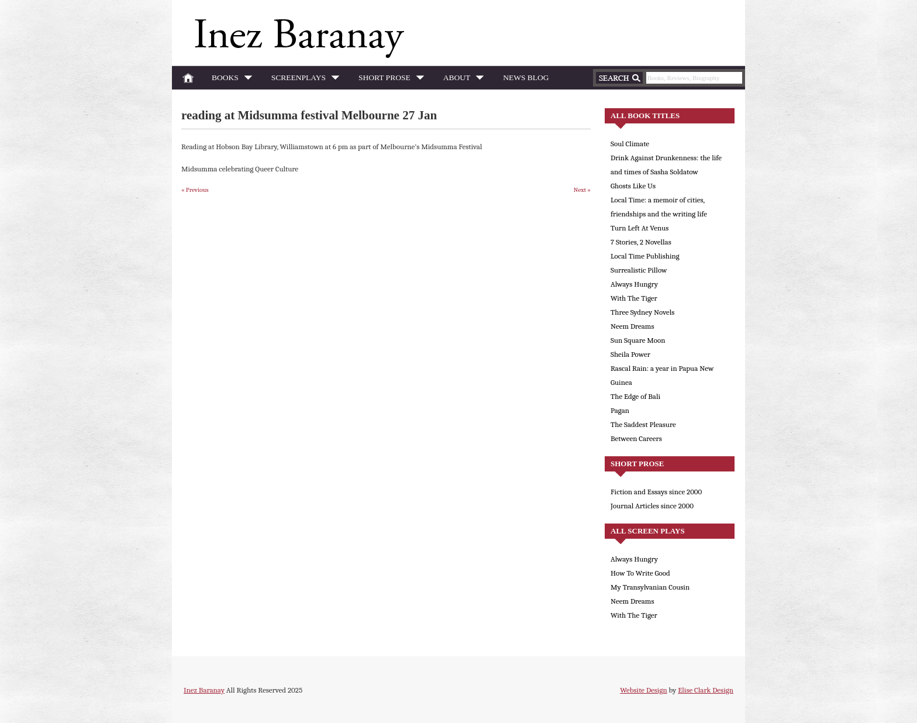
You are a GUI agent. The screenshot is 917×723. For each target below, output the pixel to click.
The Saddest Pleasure (643, 424)
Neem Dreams (632, 326)
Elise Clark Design (705, 690)
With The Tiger (634, 298)
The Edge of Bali (635, 396)
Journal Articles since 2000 (652, 505)
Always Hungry (634, 284)
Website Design (643, 690)
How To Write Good (640, 573)
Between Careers (636, 438)
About (460, 80)
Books (229, 80)
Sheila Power (630, 354)
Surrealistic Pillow (639, 270)
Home (188, 78)
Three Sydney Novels (642, 312)
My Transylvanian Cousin (650, 587)
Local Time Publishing (645, 256)
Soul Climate (630, 143)
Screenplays (302, 80)
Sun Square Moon (638, 340)
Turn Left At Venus (639, 227)
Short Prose (388, 80)
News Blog (526, 77)
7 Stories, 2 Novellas (641, 241)
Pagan (620, 410)
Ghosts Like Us (633, 185)
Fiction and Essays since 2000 (656, 491)
